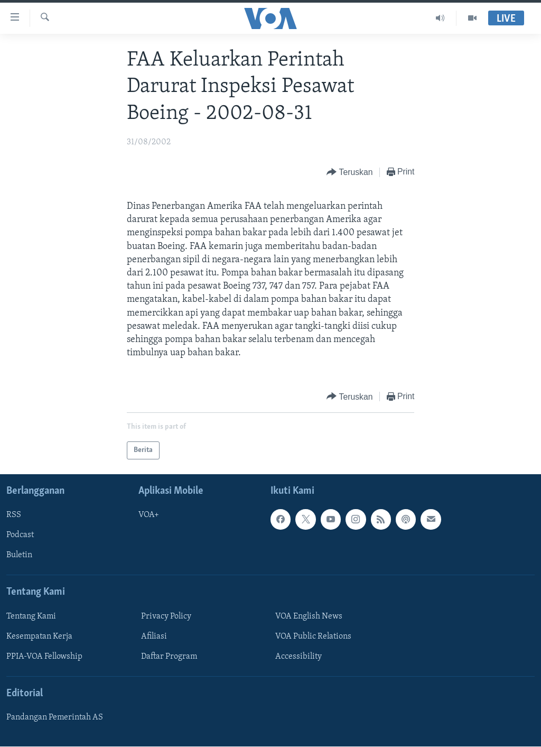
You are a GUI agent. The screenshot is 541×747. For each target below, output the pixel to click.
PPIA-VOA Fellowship (44, 656)
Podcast (20, 535)
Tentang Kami (31, 616)
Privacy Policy (166, 616)
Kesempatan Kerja (39, 636)
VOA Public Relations (313, 636)
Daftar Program (169, 656)
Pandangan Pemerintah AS (54, 718)
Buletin (19, 555)
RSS (13, 515)
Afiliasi (154, 636)
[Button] (349, 172)
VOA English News (308, 616)
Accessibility (298, 656)
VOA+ (148, 515)
